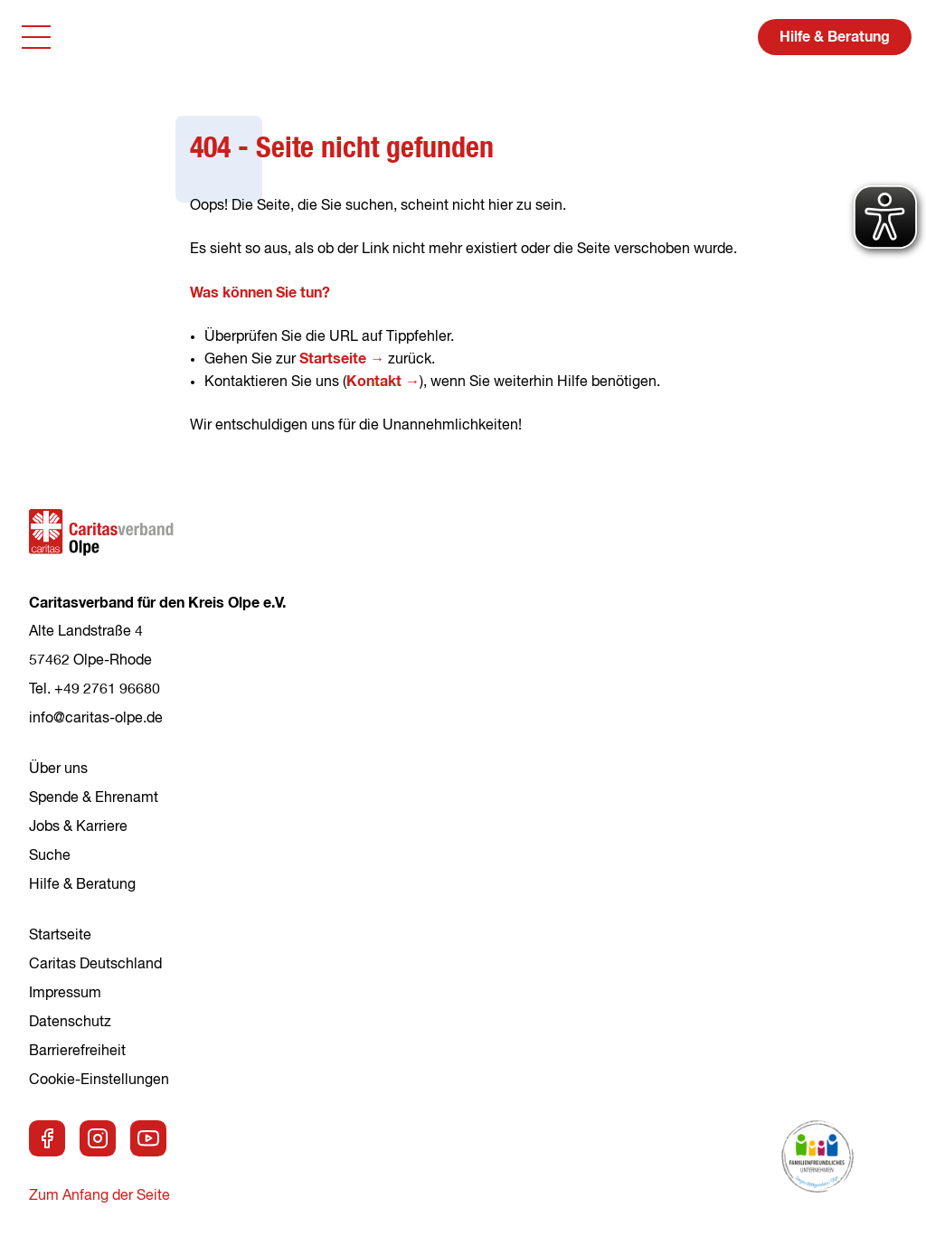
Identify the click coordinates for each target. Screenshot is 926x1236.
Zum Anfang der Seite (99, 1196)
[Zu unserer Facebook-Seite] (47, 1138)
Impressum (65, 993)
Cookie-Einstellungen (99, 1080)
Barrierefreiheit (77, 1051)
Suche (50, 856)
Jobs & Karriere (78, 827)
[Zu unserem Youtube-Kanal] (148, 1138)
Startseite (332, 359)
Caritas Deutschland (95, 965)
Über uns (58, 769)
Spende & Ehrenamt (93, 798)
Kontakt (374, 381)
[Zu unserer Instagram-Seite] (98, 1138)
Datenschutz (70, 1022)
